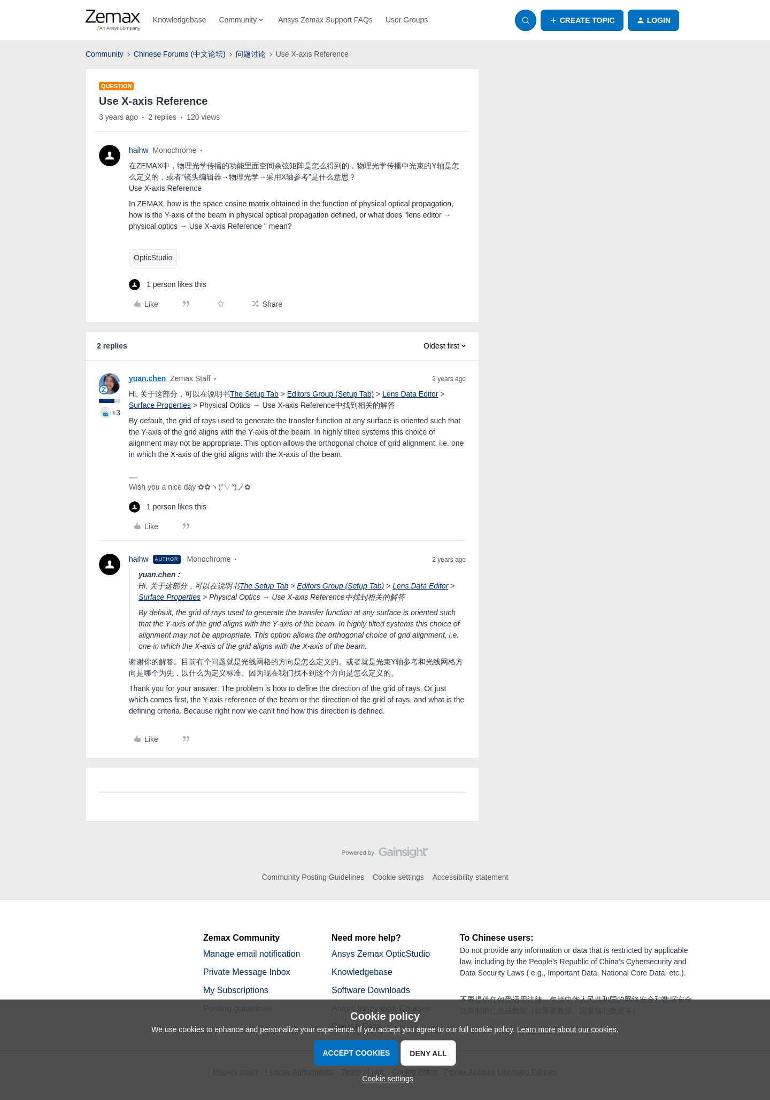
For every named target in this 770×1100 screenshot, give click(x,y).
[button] (582, 20)
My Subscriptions (235, 990)
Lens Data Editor (410, 394)
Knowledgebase (179, 20)
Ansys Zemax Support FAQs (325, 20)
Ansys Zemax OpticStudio (381, 953)
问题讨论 (251, 54)
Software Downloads (371, 990)
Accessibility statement (471, 877)
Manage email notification (251, 953)
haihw (139, 150)
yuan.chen (147, 378)
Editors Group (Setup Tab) (330, 394)
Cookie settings (398, 877)
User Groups (407, 20)
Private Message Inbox (246, 972)
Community (105, 54)
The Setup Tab (254, 394)
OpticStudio (153, 257)
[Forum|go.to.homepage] (113, 20)
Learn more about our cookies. (568, 1029)
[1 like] (167, 284)
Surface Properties (160, 405)
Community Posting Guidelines (313, 877)
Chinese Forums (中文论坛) (180, 54)
